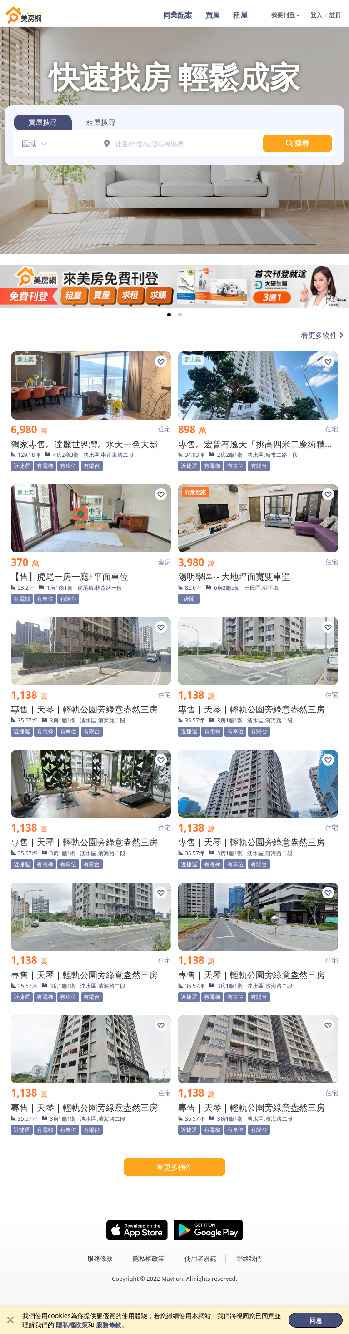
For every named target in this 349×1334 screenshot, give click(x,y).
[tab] (43, 122)
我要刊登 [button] (283, 15)
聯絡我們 (249, 1258)
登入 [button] (316, 15)
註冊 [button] (335, 15)
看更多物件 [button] (174, 1167)
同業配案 (176, 15)
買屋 (212, 15)
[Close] (10, 1320)
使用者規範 (200, 1258)
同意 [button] (315, 1320)
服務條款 (108, 1324)
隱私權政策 (72, 1324)
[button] (31, 144)
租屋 (240, 15)
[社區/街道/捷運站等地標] (181, 143)
